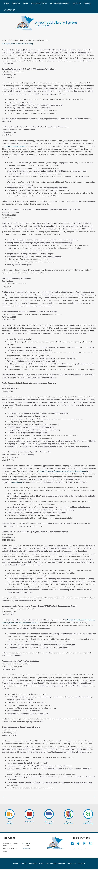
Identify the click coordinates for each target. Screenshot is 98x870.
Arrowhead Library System (56, 22)
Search (79, 864)
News (24, 864)
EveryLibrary (17, 482)
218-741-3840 (43, 25)
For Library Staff (36, 864)
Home (17, 864)
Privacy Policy (77, 849)
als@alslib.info (26, 849)
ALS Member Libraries (55, 864)
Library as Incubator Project (16, 146)
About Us (71, 864)
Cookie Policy (86, 849)
